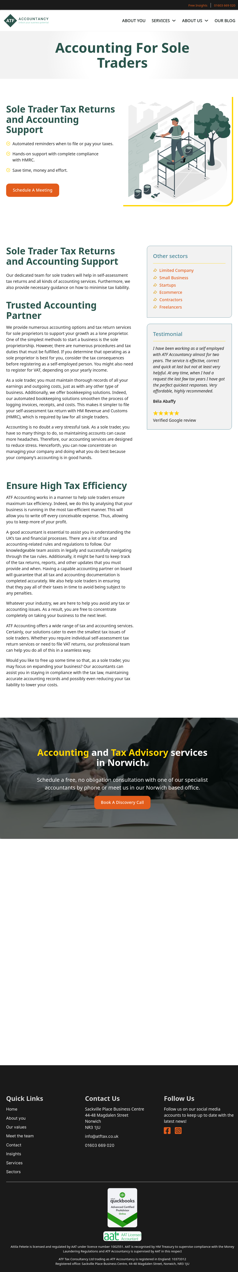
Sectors (13, 1171)
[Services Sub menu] (174, 21)
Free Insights (197, 5)
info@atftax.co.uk (101, 1136)
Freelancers (170, 307)
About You (134, 20)
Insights (13, 1153)
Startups (167, 285)
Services (161, 20)
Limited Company (176, 270)
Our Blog (225, 20)
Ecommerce (170, 292)
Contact (13, 1144)
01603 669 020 (224, 5)
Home (11, 1109)
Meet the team (20, 1135)
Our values (16, 1127)
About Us (192, 20)
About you (16, 1118)
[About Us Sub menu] (206, 21)
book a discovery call (122, 802)
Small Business (173, 278)
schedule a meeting (33, 190)
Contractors (170, 299)
